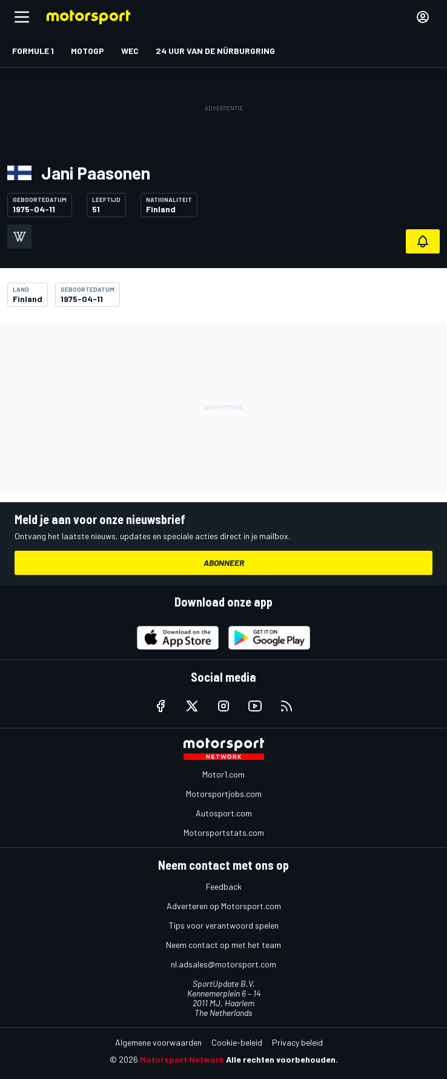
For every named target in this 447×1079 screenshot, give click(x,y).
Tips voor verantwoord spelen (224, 925)
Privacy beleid (297, 1042)
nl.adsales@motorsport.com (223, 964)
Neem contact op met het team (223, 945)
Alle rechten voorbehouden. (282, 1059)
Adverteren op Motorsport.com (224, 906)
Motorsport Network (182, 1059)
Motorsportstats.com (224, 832)
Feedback (224, 886)
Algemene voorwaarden (158, 1042)
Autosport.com (224, 813)
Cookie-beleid (236, 1042)
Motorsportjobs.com (224, 793)
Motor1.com (223, 774)
